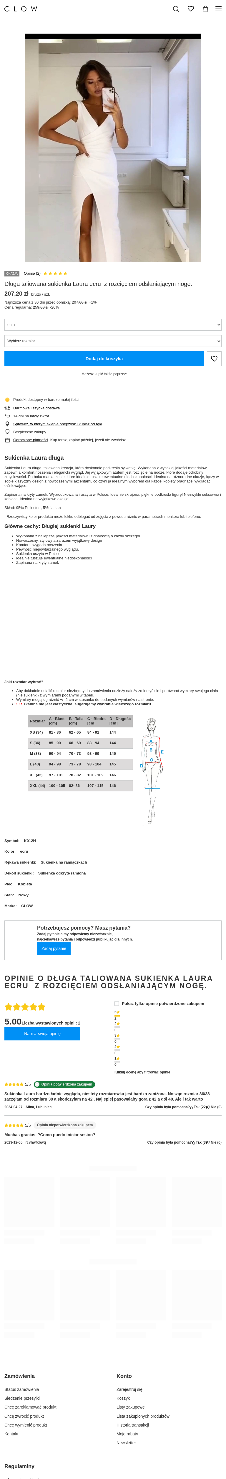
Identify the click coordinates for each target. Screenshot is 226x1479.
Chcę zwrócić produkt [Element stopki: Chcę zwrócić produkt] (24, 1416)
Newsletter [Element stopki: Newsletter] (126, 1442)
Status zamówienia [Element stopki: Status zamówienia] (21, 1389)
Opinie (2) (32, 273)
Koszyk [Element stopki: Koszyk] (123, 1398)
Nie (214, 1107)
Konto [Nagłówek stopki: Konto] (124, 1376)
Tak (198, 1107)
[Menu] (219, 9)
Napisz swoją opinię (42, 1033)
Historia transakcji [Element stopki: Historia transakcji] (133, 1425)
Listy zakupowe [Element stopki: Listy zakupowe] (131, 1407)
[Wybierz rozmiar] (113, 341)
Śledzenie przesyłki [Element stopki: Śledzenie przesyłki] (22, 1398)
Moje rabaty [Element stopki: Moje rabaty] (127, 1434)
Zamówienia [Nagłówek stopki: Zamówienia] (19, 1376)
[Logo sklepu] (20, 9)
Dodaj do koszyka (104, 358)
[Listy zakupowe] (190, 9)
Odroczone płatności (30, 440)
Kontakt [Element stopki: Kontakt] (11, 1434)
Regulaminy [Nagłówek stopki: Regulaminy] (19, 1466)
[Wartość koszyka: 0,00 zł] (205, 9)
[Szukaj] (176, 9)
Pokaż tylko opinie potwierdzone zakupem (163, 1003)
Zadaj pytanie (53, 948)
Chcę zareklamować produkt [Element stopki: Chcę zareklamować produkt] (30, 1407)
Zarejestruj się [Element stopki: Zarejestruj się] (129, 1389)
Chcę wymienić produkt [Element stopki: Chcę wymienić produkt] (25, 1425)
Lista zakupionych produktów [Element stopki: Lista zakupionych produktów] (143, 1416)
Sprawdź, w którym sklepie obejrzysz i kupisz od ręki (57, 424)
